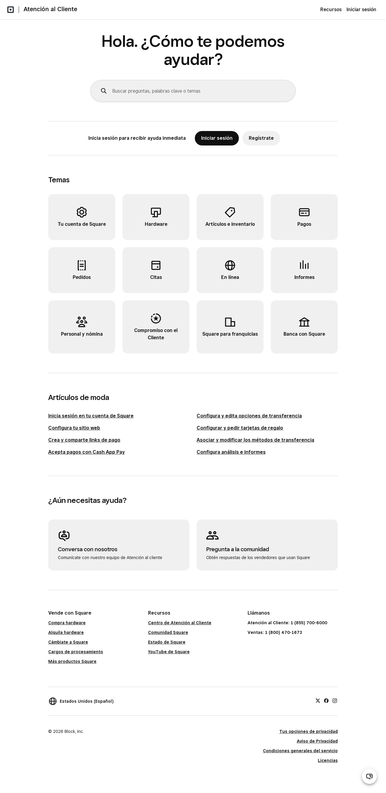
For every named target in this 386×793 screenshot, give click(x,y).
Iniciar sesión (361, 9)
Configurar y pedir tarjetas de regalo (240, 428)
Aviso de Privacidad (317, 741)
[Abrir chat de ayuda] (369, 776)
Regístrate (261, 138)
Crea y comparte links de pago (84, 440)
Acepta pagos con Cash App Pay (86, 452)
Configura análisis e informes (231, 452)
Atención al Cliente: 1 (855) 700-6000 (287, 622)
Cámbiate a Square (68, 642)
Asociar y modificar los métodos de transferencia (255, 440)
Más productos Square (72, 661)
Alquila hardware (66, 632)
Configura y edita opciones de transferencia (249, 416)
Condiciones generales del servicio (300, 750)
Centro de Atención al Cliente (179, 622)
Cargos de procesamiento (75, 651)
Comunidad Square (168, 632)
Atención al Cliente (50, 9)
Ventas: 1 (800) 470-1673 (275, 632)
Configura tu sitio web (74, 428)
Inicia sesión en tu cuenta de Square (91, 416)
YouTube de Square (169, 651)
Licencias (328, 760)
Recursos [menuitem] (331, 9)
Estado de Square (166, 642)
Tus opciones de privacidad (308, 731)
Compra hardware (67, 622)
